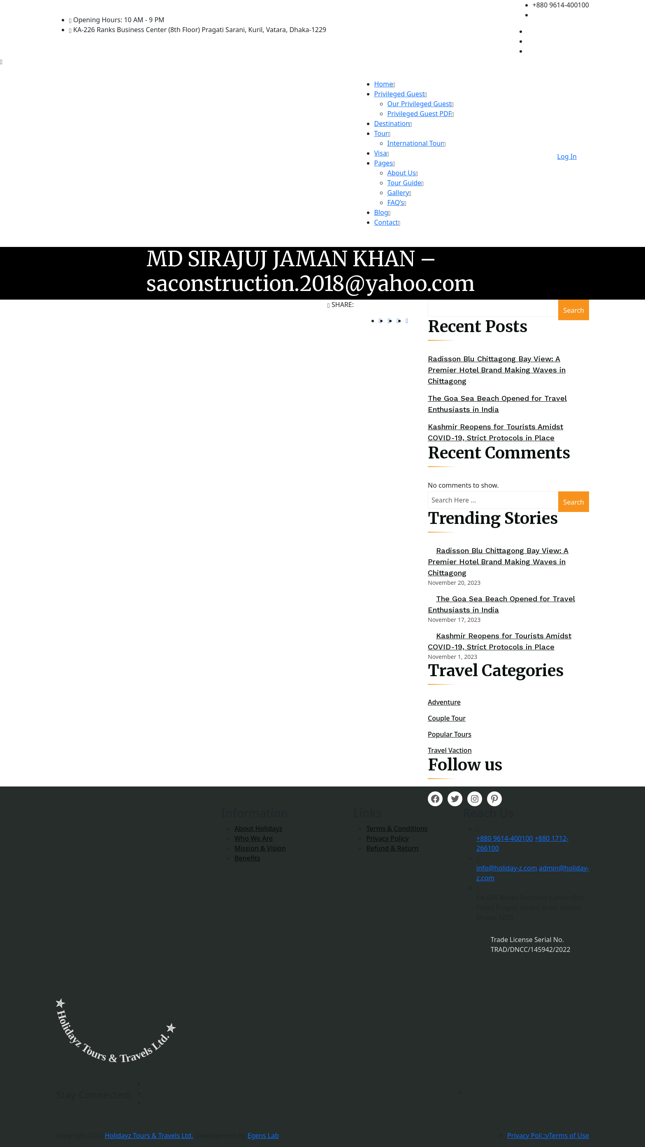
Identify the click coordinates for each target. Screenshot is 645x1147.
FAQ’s (395, 202)
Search (573, 310)
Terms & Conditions (396, 828)
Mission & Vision (260, 848)
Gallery (398, 192)
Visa (380, 153)
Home (383, 83)
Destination (392, 123)
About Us (401, 172)
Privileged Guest (399, 93)
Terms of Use (569, 1135)
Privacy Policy (387, 838)
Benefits (247, 858)
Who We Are (253, 838)
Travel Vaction (450, 750)
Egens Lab (263, 1135)
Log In (567, 156)
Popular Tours (449, 734)
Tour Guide (404, 182)
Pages (383, 163)
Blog (381, 212)
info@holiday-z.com (506, 867)
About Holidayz (258, 828)
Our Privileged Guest (419, 103)
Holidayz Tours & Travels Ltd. (149, 1135)
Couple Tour (447, 718)
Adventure (444, 702)
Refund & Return (392, 848)
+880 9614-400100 (504, 838)
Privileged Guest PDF (419, 113)
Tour (381, 133)
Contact (386, 222)
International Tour (415, 143)
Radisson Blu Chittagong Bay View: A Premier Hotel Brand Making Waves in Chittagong (497, 369)
